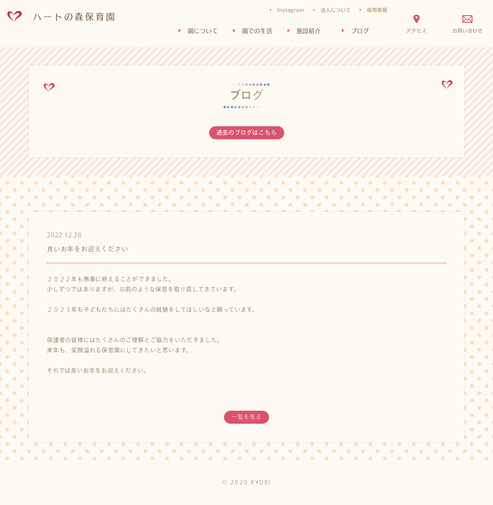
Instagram (290, 9)
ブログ (360, 30)
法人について (336, 9)
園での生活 (257, 30)
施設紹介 (309, 30)
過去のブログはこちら (246, 132)
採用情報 (377, 9)
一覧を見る (246, 417)
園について (203, 30)
